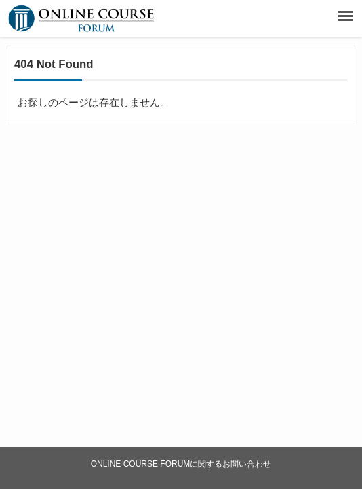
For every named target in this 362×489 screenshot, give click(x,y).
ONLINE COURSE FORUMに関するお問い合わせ (181, 464)
